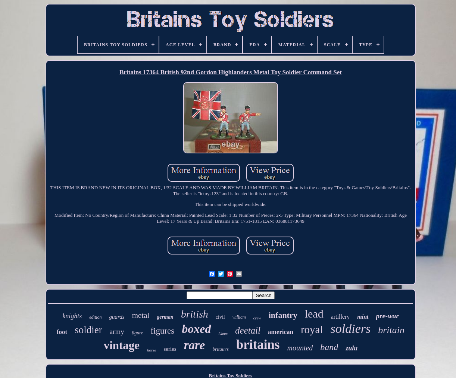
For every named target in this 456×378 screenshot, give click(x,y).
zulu (351, 348)
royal (312, 329)
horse (151, 350)
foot (62, 331)
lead (314, 313)
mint (362, 316)
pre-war (387, 316)
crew (257, 318)
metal (141, 315)
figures (162, 330)
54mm (222, 334)
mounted (300, 348)
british (194, 314)
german (165, 317)
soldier (88, 329)
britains (258, 344)
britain (391, 330)
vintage (122, 345)
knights (72, 316)
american (280, 331)
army (117, 331)
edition (95, 317)
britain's (221, 349)
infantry (283, 315)
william (239, 317)
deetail (247, 330)
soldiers (351, 328)
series (170, 349)
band (329, 347)
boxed (196, 328)
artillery (340, 316)
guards (117, 317)
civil (220, 317)
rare (194, 345)
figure (137, 332)
